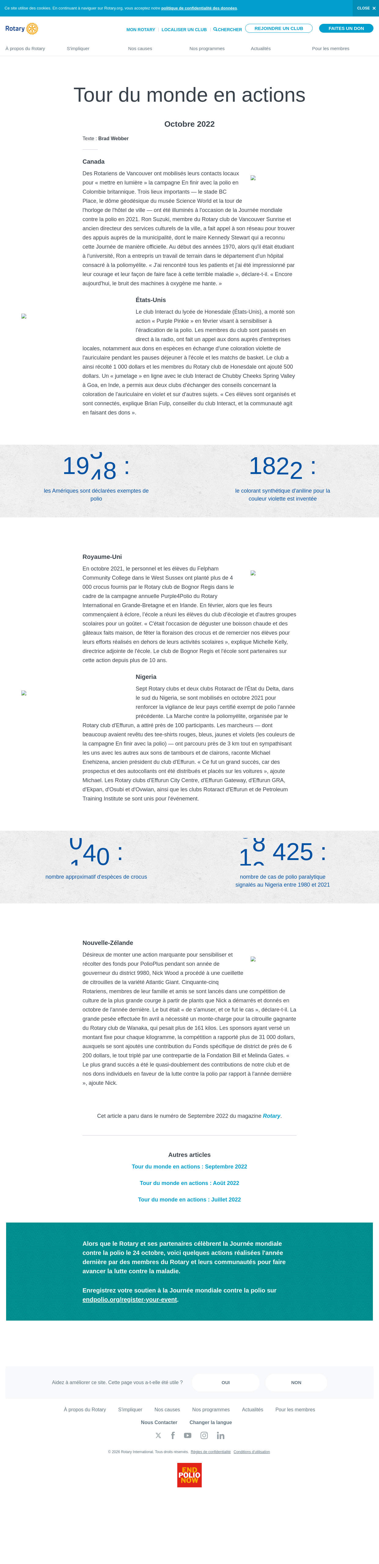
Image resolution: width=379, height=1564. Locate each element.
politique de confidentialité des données (199, 8)
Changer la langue (211, 1422)
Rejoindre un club (279, 28)
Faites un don (346, 28)
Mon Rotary (141, 29)
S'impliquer (91, 46)
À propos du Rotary (30, 46)
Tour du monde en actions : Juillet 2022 (189, 1200)
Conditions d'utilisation (252, 1452)
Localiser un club (184, 29)
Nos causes (152, 46)
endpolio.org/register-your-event (130, 1299)
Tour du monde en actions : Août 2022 (189, 1183)
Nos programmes (214, 46)
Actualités (275, 46)
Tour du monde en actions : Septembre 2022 (189, 1167)
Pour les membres (342, 46)
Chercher (230, 29)
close (363, 8)
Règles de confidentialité (211, 1452)
